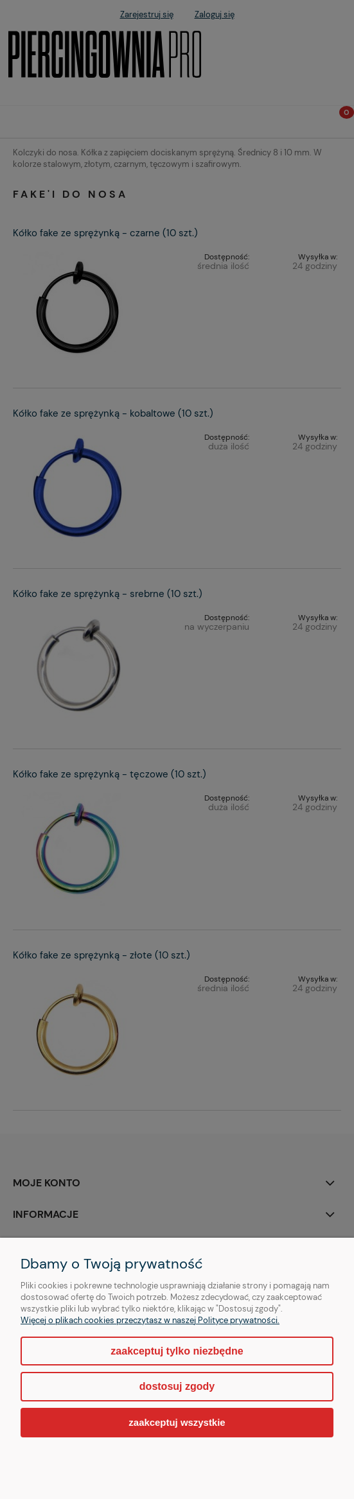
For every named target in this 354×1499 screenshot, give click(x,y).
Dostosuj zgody (177, 1386)
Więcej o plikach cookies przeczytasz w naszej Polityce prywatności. (150, 1320)
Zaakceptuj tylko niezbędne (177, 1351)
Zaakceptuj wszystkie (176, 1422)
